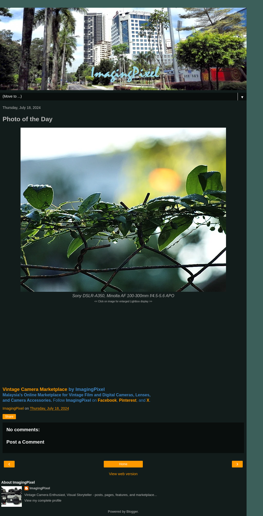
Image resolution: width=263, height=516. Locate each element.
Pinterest (127, 400)
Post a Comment (25, 442)
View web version (123, 474)
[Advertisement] (123, 345)
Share (9, 416)
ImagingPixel (40, 488)
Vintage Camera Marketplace (35, 389)
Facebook (107, 400)
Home (123, 464)
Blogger (132, 511)
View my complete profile (42, 500)
